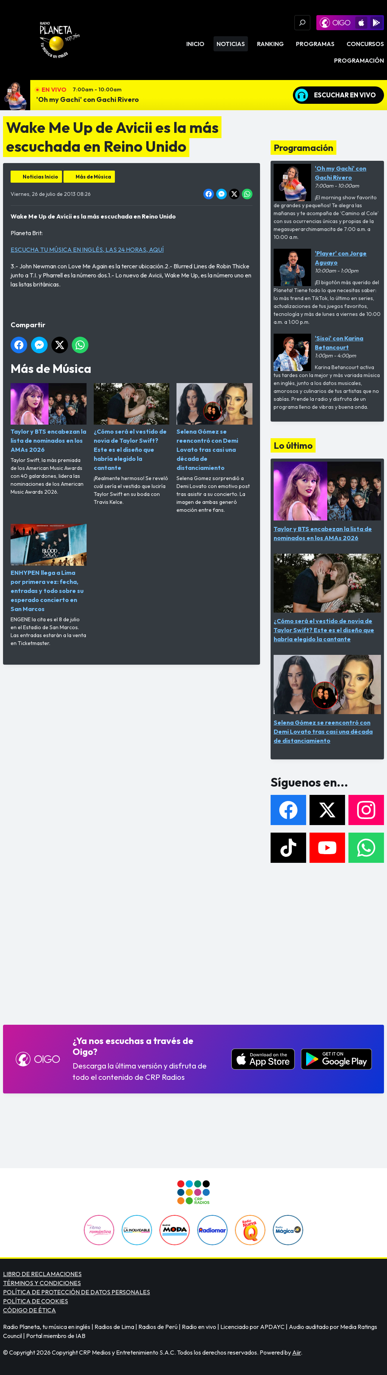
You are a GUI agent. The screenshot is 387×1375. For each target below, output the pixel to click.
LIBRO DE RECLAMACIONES (42, 1274)
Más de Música (93, 177)
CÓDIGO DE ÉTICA (29, 1310)
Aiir (296, 1352)
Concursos (365, 44)
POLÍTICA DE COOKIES (35, 1301)
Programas (315, 44)
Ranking (270, 44)
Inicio (195, 44)
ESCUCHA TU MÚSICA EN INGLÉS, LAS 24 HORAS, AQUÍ (87, 249)
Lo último (293, 445)
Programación (359, 60)
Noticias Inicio (40, 177)
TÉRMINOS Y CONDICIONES (42, 1283)
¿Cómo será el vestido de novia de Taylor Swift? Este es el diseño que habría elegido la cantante (132, 427)
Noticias (231, 44)
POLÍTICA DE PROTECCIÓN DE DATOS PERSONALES (76, 1292)
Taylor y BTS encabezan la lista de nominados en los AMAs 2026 (49, 418)
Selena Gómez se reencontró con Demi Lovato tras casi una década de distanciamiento (214, 427)
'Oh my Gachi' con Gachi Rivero (87, 99)
